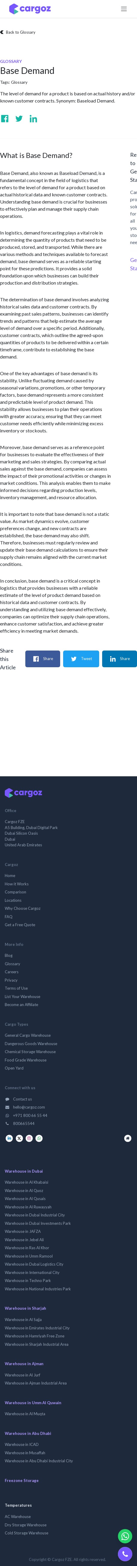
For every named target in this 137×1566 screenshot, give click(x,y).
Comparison (15, 892)
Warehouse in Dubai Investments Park (38, 1223)
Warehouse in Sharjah (25, 1308)
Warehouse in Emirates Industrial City (37, 1328)
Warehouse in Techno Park (28, 1280)
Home (10, 875)
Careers (11, 971)
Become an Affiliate (21, 1004)
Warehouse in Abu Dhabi (28, 1433)
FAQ (9, 916)
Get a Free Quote (20, 924)
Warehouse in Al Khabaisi (26, 1182)
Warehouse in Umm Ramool (29, 1256)
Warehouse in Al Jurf (22, 1375)
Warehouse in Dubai (24, 1171)
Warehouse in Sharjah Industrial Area (36, 1344)
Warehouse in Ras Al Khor (27, 1247)
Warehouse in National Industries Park (38, 1288)
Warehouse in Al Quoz (24, 1190)
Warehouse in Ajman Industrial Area (36, 1383)
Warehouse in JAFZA (23, 1231)
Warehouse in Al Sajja (23, 1319)
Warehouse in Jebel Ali (24, 1239)
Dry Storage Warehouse (25, 1524)
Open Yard (14, 1068)
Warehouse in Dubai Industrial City (35, 1215)
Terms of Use (16, 988)
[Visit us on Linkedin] (33, 118)
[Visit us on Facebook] (5, 118)
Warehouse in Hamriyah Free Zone (34, 1336)
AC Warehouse (18, 1516)
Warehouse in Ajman (24, 1363)
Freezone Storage (22, 1480)
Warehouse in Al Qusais (25, 1198)
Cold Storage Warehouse (26, 1533)
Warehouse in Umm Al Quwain (33, 1402)
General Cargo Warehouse (28, 1035)
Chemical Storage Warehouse (30, 1051)
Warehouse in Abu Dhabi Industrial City (39, 1460)
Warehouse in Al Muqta (25, 1413)
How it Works (17, 883)
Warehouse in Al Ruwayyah (28, 1207)
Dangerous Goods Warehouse (31, 1043)
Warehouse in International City (32, 1272)
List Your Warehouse (22, 996)
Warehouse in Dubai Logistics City (34, 1264)
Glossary (19, 82)
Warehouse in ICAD (22, 1444)
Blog (9, 955)
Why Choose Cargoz (23, 908)
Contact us (18, 1099)
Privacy (11, 980)
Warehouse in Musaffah (25, 1452)
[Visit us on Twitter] (19, 118)
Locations (13, 900)
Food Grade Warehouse (25, 1060)
